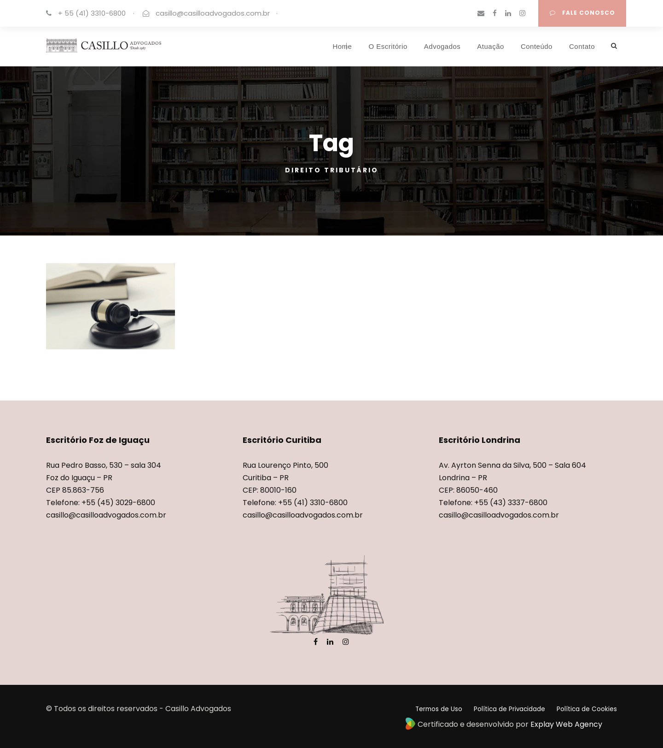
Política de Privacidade (509, 709)
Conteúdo (536, 46)
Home (342, 46)
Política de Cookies (587, 709)
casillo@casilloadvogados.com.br (213, 13)
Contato (582, 46)
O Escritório (387, 46)
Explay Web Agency (566, 724)
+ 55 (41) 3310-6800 (92, 13)
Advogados (442, 46)
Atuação (490, 46)
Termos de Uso (438, 709)
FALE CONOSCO (582, 13)
